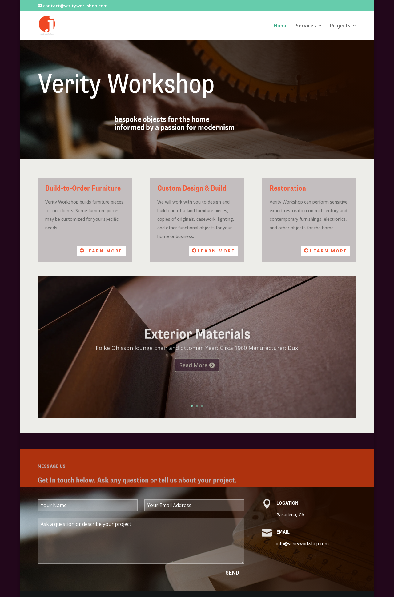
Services (306, 26)
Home (281, 26)
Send (232, 573)
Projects (340, 26)
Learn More (104, 251)
